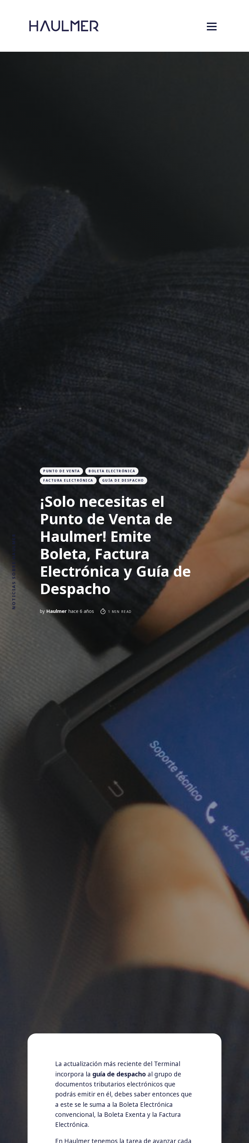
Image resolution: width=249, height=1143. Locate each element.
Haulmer (56, 611)
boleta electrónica (112, 471)
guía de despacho (123, 480)
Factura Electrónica (68, 480)
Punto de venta (61, 471)
